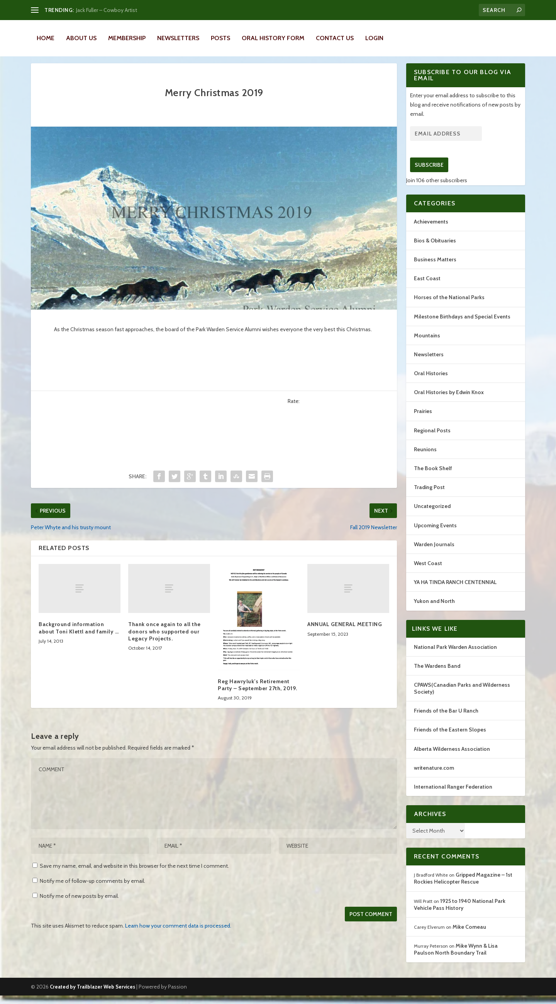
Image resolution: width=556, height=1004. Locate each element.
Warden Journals (434, 552)
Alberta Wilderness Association (452, 757)
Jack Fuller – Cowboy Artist (106, 10)
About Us (81, 38)
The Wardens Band (437, 674)
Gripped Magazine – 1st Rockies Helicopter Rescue (463, 887)
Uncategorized (432, 514)
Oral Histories (431, 381)
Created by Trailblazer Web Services (92, 995)
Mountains (427, 343)
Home (45, 38)
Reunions (425, 457)
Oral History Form (273, 38)
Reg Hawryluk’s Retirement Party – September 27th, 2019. (257, 693)
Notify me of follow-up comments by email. (92, 889)
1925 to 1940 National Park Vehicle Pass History (459, 913)
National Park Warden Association (455, 655)
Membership (127, 38)
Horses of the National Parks (449, 305)
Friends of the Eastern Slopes (450, 738)
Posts (220, 38)
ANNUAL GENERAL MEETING (344, 632)
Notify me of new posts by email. (79, 904)
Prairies (423, 419)
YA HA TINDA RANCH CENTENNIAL (455, 590)
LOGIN (374, 38)
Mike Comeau (469, 935)
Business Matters (435, 267)
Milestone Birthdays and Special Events (462, 325)
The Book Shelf (433, 476)
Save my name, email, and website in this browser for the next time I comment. (134, 874)
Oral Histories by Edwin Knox (449, 400)
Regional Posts (432, 438)
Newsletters (178, 38)
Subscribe (429, 173)
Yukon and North (434, 609)
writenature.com (434, 776)
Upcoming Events (435, 533)
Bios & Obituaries (435, 248)
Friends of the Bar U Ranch (446, 719)
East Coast (427, 286)
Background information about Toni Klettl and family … (79, 636)
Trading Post (429, 495)
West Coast (428, 571)
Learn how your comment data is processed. (178, 934)
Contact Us (335, 38)
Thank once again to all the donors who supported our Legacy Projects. (164, 639)
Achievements (431, 230)
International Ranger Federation (453, 795)
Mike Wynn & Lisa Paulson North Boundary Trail (456, 958)
